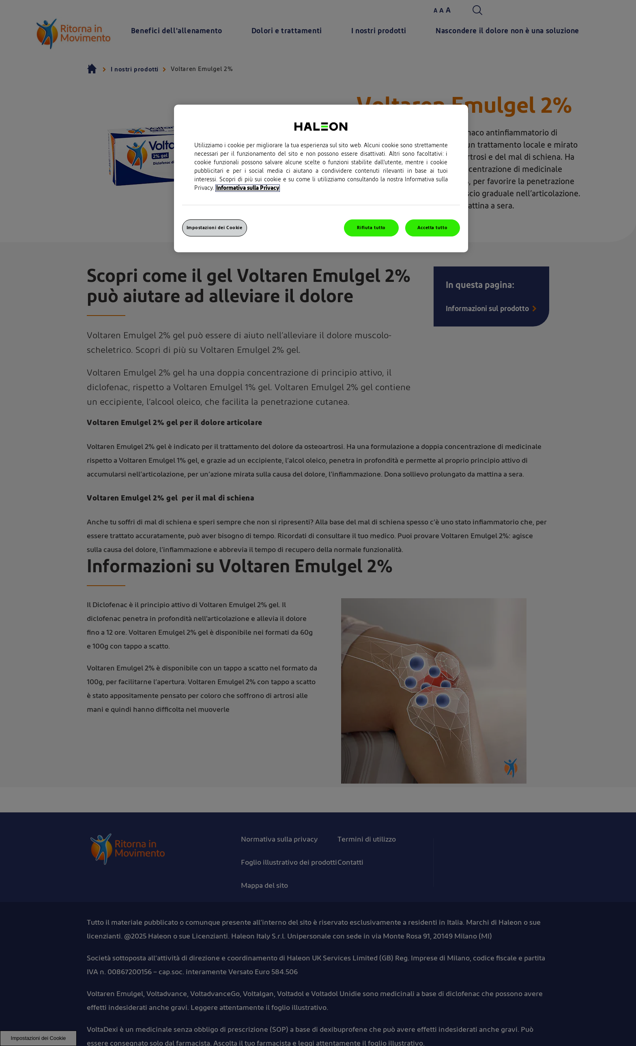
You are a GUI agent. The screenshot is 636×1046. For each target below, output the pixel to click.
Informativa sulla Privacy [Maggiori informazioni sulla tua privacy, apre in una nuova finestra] (247, 188)
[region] (321, 178)
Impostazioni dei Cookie (215, 228)
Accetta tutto (432, 228)
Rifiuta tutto (371, 228)
